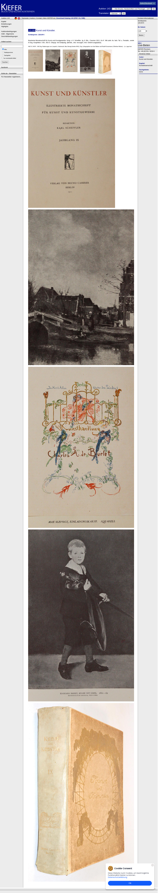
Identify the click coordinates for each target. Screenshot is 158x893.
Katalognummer (8, 52)
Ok (130, 883)
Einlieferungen (6, 24)
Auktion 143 (5, 18)
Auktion (32, 18)
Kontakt (39, 18)
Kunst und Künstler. (146, 59)
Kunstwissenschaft (145, 65)
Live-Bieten (144, 45)
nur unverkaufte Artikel (10, 58)
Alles (5, 49)
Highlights (4, 26)
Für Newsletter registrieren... (11, 77)
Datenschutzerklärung (117, 877)
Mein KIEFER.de (49, 18)
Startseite (25, 18)
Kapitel (3, 21)
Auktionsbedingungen (9, 31)
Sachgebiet (7, 55)
